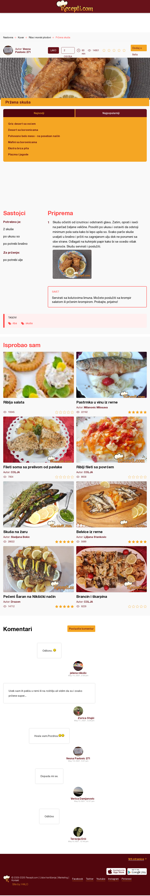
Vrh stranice (136, 859)
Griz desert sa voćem (22, 123)
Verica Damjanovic (82, 799)
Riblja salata (38, 383)
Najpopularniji (111, 113)
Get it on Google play (137, 872)
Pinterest (127, 879)
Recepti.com (75, 6)
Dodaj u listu (137, 48)
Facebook (77, 879)
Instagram (113, 879)
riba (15, 323)
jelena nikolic (78, 673)
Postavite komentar (81, 628)
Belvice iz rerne (111, 512)
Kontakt (15, 881)
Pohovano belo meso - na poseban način (34, 135)
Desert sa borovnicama (23, 129)
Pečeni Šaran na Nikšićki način (38, 577)
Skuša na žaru (38, 512)
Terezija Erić (78, 839)
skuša (29, 323)
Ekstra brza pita (18, 148)
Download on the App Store (116, 872)
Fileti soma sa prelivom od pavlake (38, 447)
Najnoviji (39, 113)
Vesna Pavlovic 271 (23, 50)
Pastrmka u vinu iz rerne (111, 383)
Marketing (63, 878)
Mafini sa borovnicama (22, 142)
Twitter (89, 879)
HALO (24, 884)
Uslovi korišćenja (48, 878)
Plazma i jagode (18, 154)
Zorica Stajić (86, 718)
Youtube (100, 879)
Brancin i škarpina (111, 577)
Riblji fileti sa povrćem (111, 447)
